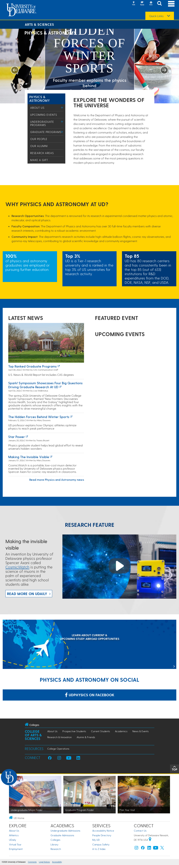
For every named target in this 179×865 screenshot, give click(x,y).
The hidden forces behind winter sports (38, 417)
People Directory (101, 835)
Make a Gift (39, 160)
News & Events (140, 731)
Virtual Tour (15, 844)
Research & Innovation (59, 737)
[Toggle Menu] (62, 107)
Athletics (14, 835)
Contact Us (140, 830)
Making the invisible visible (28, 457)
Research (56, 848)
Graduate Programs (45, 132)
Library (54, 844)
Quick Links (156, 16)
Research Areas (42, 153)
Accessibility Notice (103, 830)
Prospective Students (74, 731)
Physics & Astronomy (39, 98)
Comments (32, 862)
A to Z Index (99, 848)
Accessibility (57, 862)
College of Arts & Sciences (33, 735)
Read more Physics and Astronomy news (56, 479)
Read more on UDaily (27, 593)
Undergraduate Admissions (65, 830)
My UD (96, 839)
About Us (37, 107)
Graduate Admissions (62, 835)
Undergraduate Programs (42, 123)
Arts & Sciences (39, 24)
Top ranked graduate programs (32, 366)
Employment (16, 848)
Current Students (100, 731)
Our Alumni (39, 146)
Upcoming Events (43, 114)
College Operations (58, 748)
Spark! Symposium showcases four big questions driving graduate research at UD (45, 385)
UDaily (12, 839)
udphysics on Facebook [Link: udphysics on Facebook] (89, 695)
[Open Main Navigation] (171, 3)
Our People (38, 139)
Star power (16, 437)
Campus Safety (100, 844)
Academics (121, 731)
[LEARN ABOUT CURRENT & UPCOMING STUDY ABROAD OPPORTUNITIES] (89, 645)
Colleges (55, 839)
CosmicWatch (17, 567)
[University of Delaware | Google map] (150, 839)
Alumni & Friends (86, 737)
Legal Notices (44, 862)
